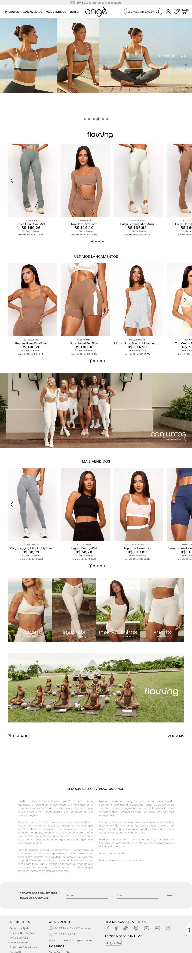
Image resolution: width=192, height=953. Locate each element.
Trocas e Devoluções (21, 933)
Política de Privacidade (23, 947)
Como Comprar (18, 942)
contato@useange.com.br (73, 940)
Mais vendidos (56, 11)
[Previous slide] (5, 67)
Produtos (12, 11)
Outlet (74, 11)
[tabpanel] (96, 66)
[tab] (85, 119)
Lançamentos (32, 11)
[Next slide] (186, 67)
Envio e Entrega (18, 937)
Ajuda (189, 930)
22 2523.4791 (65, 934)
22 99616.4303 (73, 927)
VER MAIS (176, 735)
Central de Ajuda (19, 928)
